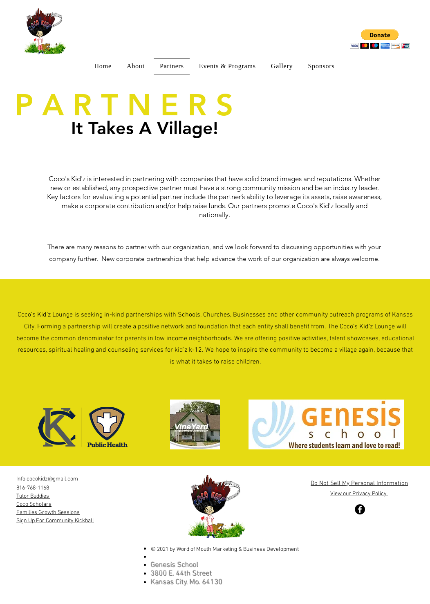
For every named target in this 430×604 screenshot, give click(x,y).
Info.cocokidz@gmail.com (47, 479)
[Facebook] (360, 509)
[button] (380, 39)
